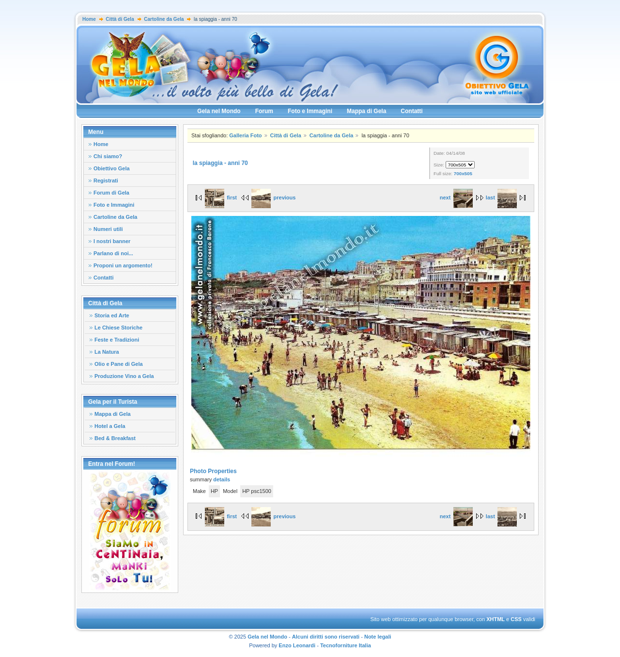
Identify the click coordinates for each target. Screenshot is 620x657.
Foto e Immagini (310, 111)
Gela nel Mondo (218, 111)
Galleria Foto (245, 135)
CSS (516, 619)
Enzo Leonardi (297, 645)
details (221, 479)
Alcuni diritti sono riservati (325, 637)
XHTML (495, 619)
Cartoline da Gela (164, 19)
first (221, 197)
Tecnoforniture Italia (345, 645)
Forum (264, 111)
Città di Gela (120, 19)
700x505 (463, 173)
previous (273, 197)
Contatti (411, 111)
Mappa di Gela (366, 111)
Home (89, 19)
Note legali (377, 637)
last (501, 197)
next (456, 197)
